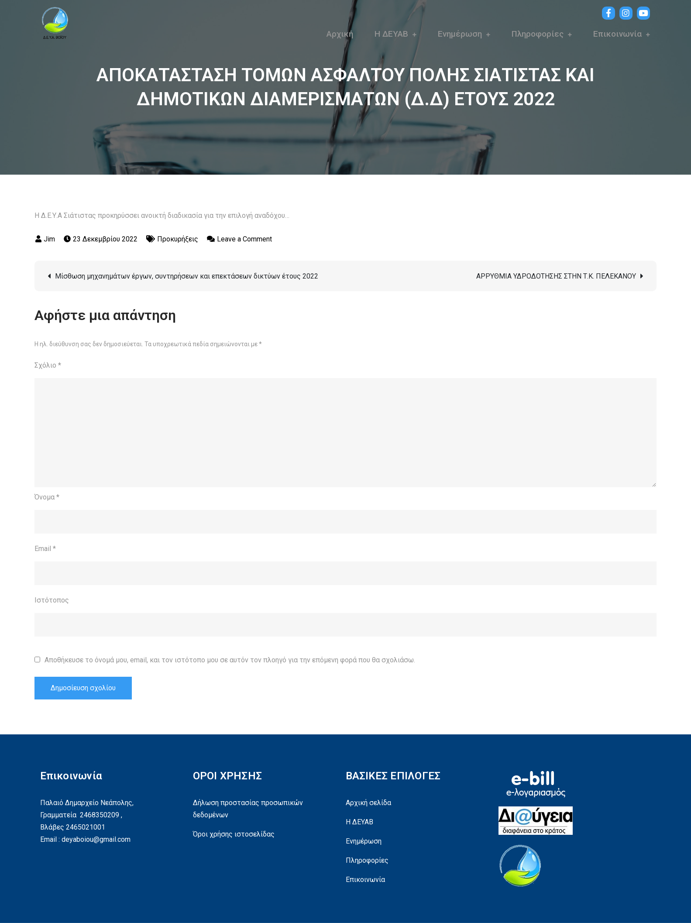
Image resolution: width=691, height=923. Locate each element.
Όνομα (46, 497)
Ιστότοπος (51, 600)
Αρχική (340, 34)
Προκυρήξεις (177, 239)
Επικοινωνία (617, 34)
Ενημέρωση (460, 34)
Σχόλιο (47, 365)
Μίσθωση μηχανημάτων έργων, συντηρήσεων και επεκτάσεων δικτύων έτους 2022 (186, 276)
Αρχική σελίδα (368, 803)
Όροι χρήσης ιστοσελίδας (234, 834)
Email (45, 548)
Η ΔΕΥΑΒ (391, 34)
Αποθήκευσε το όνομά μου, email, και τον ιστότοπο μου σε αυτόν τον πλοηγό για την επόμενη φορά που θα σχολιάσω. (230, 660)
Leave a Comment (244, 239)
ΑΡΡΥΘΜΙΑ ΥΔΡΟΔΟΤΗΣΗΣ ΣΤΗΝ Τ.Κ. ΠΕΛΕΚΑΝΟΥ (556, 276)
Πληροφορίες (538, 34)
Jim (49, 239)
